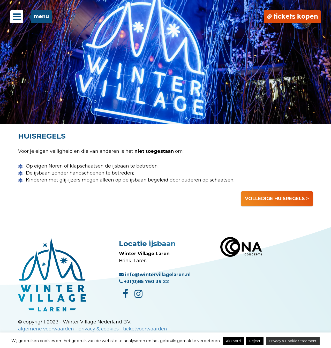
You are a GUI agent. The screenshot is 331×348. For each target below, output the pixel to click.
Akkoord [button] (233, 341)
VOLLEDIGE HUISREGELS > (277, 198)
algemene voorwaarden (46, 329)
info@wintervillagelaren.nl (155, 274)
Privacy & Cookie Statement (293, 341)
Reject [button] (254, 341)
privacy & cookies (98, 329)
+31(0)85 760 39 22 (144, 281)
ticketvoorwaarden (145, 329)
